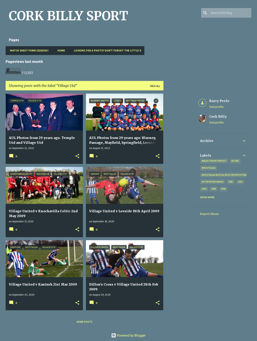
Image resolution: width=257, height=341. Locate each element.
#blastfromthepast (214, 161)
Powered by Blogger (128, 335)
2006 (223, 189)
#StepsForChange (212, 182)
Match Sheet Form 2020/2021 (28, 50)
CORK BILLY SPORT (68, 16)
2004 (204, 189)
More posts (84, 322)
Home (60, 50)
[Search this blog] (230, 13)
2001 (240, 182)
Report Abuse (209, 214)
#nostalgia (208, 168)
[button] (77, 156)
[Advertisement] (179, 154)
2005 (213, 189)
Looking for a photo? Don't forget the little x (106, 50)
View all (155, 86)
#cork (235, 161)
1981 (230, 182)
